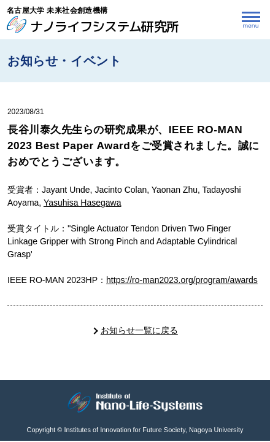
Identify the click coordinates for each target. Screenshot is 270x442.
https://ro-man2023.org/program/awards (182, 280)
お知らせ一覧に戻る (139, 330)
